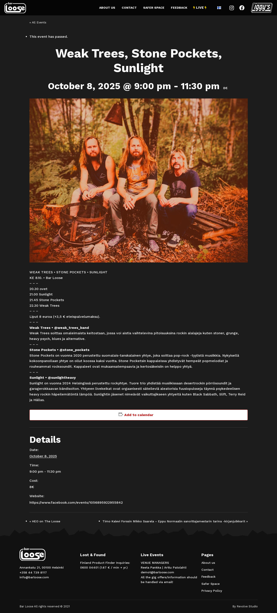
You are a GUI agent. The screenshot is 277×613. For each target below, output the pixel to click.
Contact (129, 7)
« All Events (37, 22)
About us (107, 7)
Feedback (179, 7)
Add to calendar (138, 415)
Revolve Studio (247, 606)
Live (200, 7)
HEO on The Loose (44, 521)
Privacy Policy (211, 590)
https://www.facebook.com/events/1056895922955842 (76, 502)
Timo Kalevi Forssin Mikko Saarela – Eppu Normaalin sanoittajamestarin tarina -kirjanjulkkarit (175, 521)
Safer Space (153, 7)
